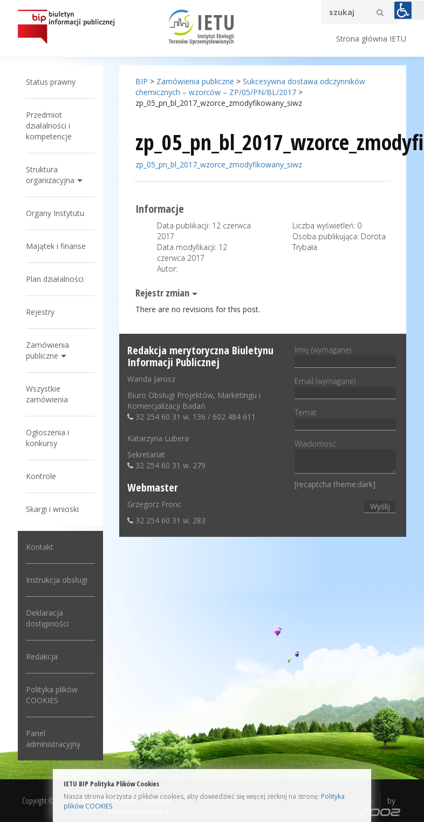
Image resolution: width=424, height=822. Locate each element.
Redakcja (42, 656)
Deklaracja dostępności (47, 618)
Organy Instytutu (55, 213)
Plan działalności (55, 279)
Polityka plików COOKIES (52, 694)
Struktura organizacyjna (50, 174)
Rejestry (40, 312)
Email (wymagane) (345, 386)
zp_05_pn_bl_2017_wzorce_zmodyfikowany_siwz (218, 164)
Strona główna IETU (371, 38)
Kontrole (41, 476)
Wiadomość (345, 457)
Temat (345, 418)
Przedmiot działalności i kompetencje (49, 126)
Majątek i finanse (56, 246)
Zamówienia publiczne (47, 350)
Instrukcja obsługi (56, 580)
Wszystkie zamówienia (47, 394)
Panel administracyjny (53, 738)
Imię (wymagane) (345, 355)
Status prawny (51, 82)
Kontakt (39, 547)
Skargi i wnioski (52, 509)
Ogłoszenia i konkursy (47, 437)
